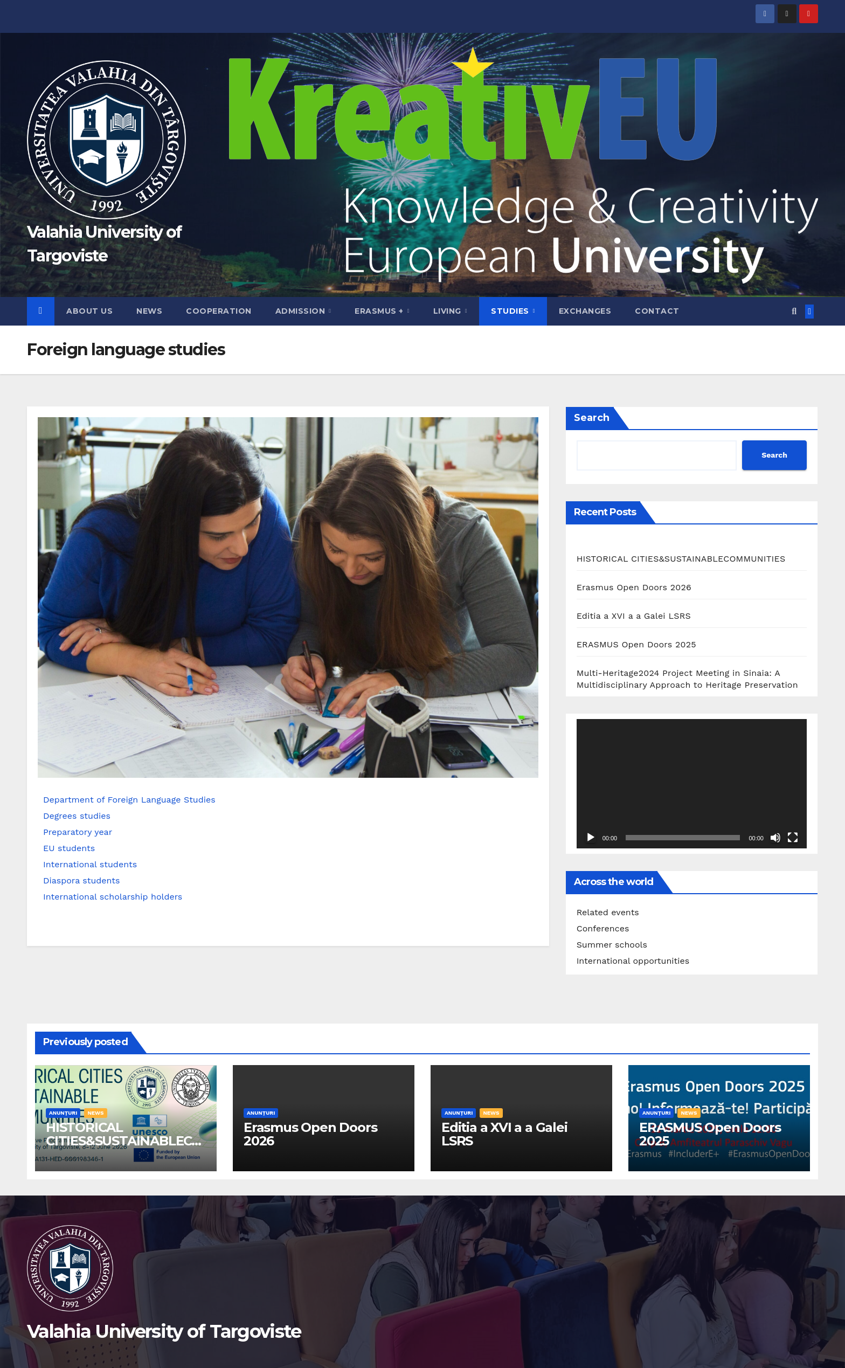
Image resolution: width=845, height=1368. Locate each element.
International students (90, 864)
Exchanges (585, 311)
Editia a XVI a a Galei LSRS (634, 616)
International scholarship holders (112, 897)
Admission (301, 311)
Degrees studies (76, 816)
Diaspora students (81, 880)
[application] (692, 783)
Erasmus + (380, 311)
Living (448, 311)
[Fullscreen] (792, 837)
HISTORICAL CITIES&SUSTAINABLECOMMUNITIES (681, 559)
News (149, 311)
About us (89, 311)
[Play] (590, 837)
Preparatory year (77, 832)
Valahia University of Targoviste (164, 1331)
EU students (69, 848)
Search (591, 418)
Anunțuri (63, 1113)
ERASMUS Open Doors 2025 (636, 644)
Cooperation (219, 311)
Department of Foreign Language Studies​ (129, 799)
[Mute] (775, 837)
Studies (511, 311)
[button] (794, 311)
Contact (657, 311)
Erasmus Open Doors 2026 (634, 587)
